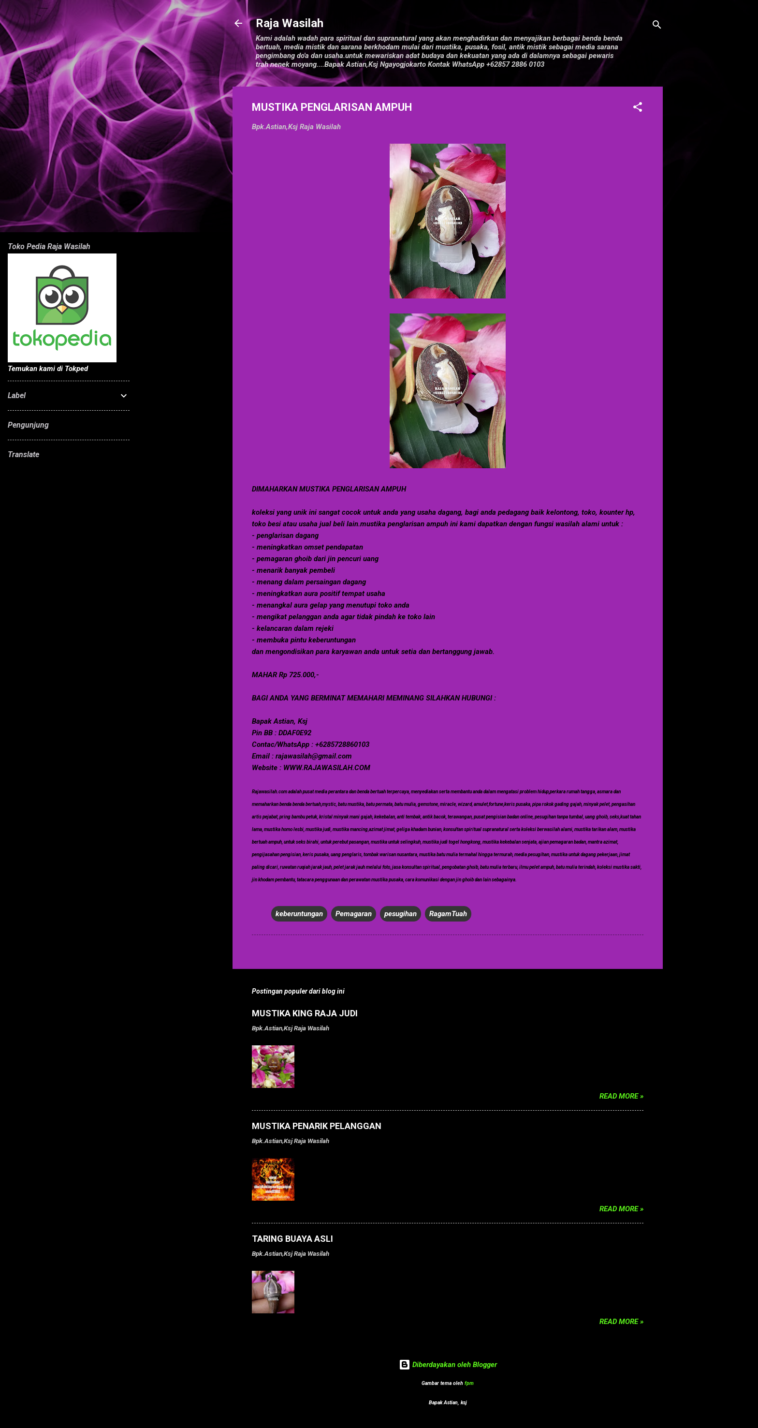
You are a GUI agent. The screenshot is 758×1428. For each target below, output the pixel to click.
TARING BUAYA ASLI (292, 1239)
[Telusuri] (657, 26)
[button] (637, 108)
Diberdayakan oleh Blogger (448, 1364)
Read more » (621, 1096)
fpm (469, 1383)
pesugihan (400, 913)
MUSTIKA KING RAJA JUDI (305, 1013)
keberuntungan (299, 913)
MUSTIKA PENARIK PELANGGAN (316, 1126)
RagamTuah (448, 913)
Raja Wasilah (289, 23)
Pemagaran (353, 913)
